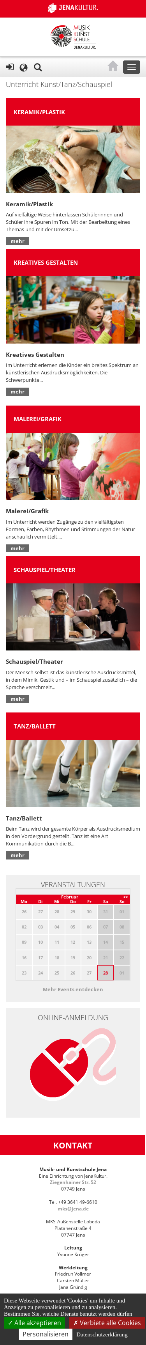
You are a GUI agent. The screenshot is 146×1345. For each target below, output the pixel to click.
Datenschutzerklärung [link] (102, 1334)
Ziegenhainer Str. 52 (73, 1182)
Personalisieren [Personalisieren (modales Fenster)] (46, 1334)
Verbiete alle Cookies (107, 1322)
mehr (18, 241)
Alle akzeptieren (34, 1322)
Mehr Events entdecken (73, 989)
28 (105, 973)
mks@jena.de (73, 1208)
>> (125, 897)
